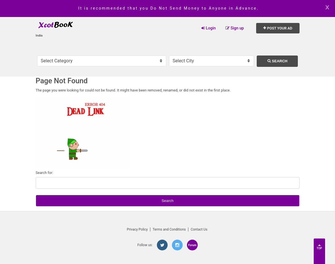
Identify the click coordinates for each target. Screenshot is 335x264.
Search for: (44, 173)
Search (277, 61)
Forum (192, 245)
